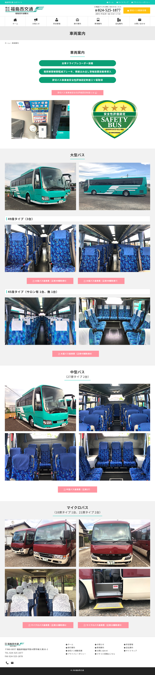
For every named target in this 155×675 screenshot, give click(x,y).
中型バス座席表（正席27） (77, 489)
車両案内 (98, 21)
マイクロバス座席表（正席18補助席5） (103, 625)
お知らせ (36, 21)
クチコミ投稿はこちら (106, 653)
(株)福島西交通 (78, 670)
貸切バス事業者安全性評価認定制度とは (77, 92)
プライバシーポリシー (141, 2)
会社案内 (119, 21)
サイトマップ (123, 2)
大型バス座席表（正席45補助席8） (75, 353)
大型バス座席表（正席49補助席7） (101, 280)
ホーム (111, 2)
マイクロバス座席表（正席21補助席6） (48, 625)
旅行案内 (77, 21)
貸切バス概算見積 (136, 10)
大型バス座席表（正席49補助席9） (50, 280)
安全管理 (57, 21)
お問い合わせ (140, 21)
